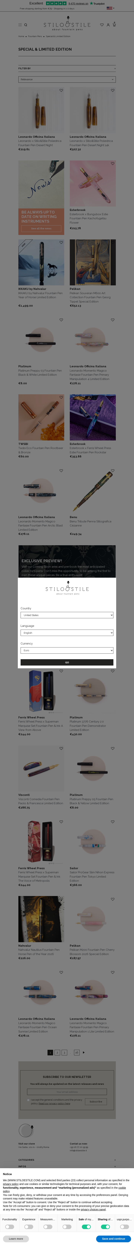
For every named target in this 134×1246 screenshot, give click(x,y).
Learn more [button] (16, 1238)
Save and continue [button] (113, 1238)
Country (26, 608)
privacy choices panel (93, 1209)
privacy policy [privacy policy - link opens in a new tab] (11, 1184)
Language (27, 626)
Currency (27, 643)
